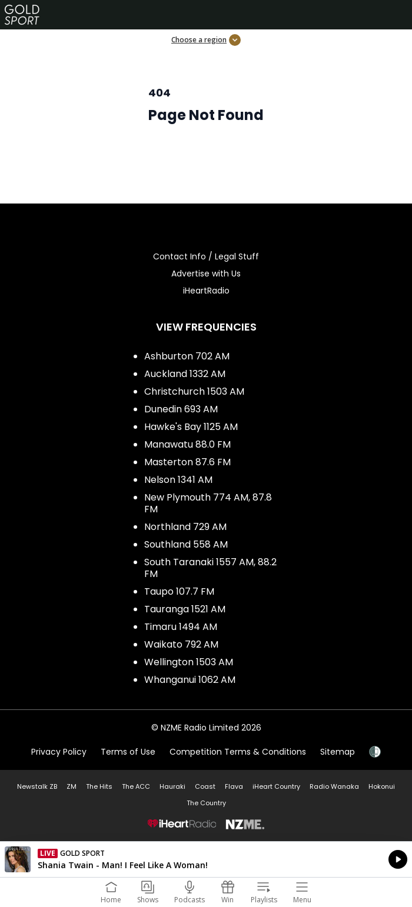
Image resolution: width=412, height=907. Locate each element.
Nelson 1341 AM (178, 479)
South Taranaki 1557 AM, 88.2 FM (210, 568)
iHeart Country (276, 786)
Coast (205, 786)
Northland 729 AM (185, 526)
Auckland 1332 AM (184, 374)
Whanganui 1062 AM (189, 679)
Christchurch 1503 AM (194, 391)
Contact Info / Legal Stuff (206, 256)
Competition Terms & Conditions (238, 752)
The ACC (136, 786)
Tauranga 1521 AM (184, 609)
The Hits (99, 786)
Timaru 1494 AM (180, 626)
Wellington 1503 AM (188, 662)
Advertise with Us (206, 273)
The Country (206, 803)
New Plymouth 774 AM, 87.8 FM (208, 503)
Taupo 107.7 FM (179, 591)
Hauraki (172, 786)
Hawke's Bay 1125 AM (191, 427)
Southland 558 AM (186, 544)
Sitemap (337, 752)
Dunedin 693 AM (181, 409)
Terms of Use (128, 752)
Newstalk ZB (37, 786)
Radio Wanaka (334, 786)
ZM (72, 786)
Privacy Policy (59, 752)
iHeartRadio (206, 290)
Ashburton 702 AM (187, 356)
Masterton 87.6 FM (187, 462)
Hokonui (381, 786)
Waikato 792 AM (181, 644)
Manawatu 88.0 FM (187, 444)
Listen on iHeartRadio (206, 859)
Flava (234, 786)
